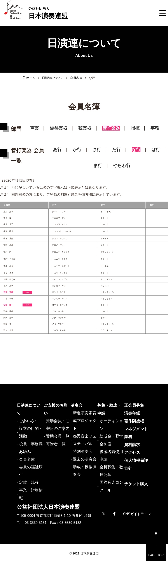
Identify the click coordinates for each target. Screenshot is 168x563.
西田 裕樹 (8, 292)
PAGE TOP (156, 544)
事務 (154, 128)
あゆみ (25, 452)
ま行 (97, 165)
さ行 (96, 149)
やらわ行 (122, 165)
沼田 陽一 (8, 305)
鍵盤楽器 (58, 128)
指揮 (135, 128)
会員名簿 (76, 78)
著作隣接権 (134, 421)
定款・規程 (29, 482)
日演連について (52, 78)
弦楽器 (84, 128)
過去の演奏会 (84, 459)
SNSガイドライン (137, 514)
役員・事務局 (31, 444)
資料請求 (132, 445)
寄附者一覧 (56, 444)
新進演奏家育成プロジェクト (84, 421)
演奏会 (76, 405)
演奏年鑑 (132, 413)
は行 (155, 149)
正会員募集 (134, 405)
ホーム (30, 78)
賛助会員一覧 (58, 436)
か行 (77, 149)
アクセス (132, 452)
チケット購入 (136, 484)
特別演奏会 (83, 451)
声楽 (34, 128)
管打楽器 (111, 128)
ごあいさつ (29, 421)
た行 (116, 149)
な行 (136, 149)
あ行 (57, 149)
